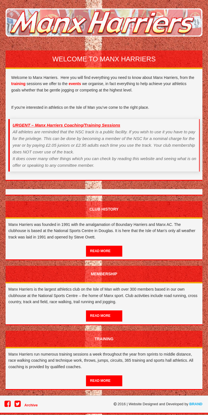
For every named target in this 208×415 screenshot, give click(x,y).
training (18, 83)
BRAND (195, 404)
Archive (31, 405)
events (75, 83)
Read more (100, 251)
